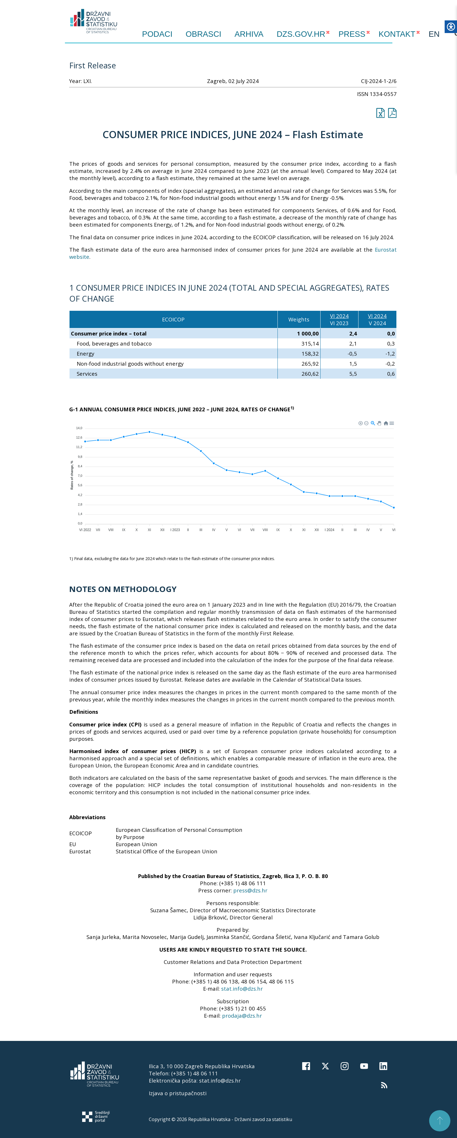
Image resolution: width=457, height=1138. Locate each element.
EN (434, 34)
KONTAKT (397, 34)
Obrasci (203, 34)
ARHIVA (249, 34)
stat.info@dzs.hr (242, 988)
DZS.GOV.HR (301, 34)
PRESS (351, 34)
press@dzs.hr (250, 890)
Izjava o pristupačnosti (178, 1093)
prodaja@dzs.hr (242, 1015)
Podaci (157, 34)
